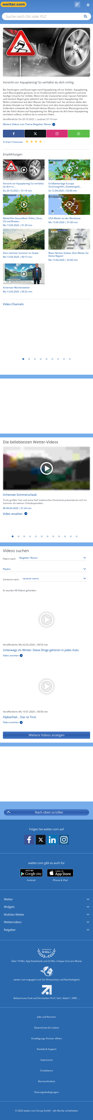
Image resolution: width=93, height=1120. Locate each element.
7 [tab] (58, 359)
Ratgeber (10, 930)
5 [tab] (46, 359)
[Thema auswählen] (52, 558)
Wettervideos (13, 922)
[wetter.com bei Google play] (31, 875)
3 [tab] (35, 359)
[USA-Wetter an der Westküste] (68, 210)
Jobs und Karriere (46, 1016)
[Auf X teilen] (35, 133)
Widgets (9, 907)
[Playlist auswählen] (44, 569)
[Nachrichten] (46, 331)
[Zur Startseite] (15, 4)
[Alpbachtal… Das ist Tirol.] (46, 686)
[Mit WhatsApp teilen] (79, 133)
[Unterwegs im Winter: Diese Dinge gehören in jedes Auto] (46, 619)
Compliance (46, 1070)
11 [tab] (71, 537)
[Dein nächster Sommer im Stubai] (22, 244)
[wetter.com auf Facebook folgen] (29, 840)
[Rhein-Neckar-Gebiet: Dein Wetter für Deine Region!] (68, 246)
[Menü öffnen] (86, 4)
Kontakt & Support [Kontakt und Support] (46, 1049)
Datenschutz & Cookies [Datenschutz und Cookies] (46, 1027)
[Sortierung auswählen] (54, 578)
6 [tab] (52, 359)
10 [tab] (65, 537)
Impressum (46, 1060)
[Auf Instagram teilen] (57, 133)
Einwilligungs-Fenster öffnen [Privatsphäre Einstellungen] (46, 1038)
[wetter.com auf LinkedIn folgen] (52, 840)
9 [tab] (70, 359)
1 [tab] (23, 359)
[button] (46, 899)
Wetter (8, 899)
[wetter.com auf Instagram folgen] (64, 840)
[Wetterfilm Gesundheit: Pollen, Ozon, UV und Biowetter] (22, 211)
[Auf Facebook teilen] (13, 133)
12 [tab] (76, 537)
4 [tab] (41, 359)
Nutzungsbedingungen (46, 1092)
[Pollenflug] (77, 4)
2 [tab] (29, 359)
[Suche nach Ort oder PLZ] (46, 16)
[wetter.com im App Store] (60, 875)
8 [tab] (64, 359)
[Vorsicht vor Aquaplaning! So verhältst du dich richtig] (22, 176)
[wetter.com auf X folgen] (41, 840)
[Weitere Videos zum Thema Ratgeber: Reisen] (29, 124)
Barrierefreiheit (46, 1081)
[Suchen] (84, 16)
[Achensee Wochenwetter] (22, 279)
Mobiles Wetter (14, 914)
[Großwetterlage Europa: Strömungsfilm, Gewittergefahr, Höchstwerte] (68, 176)
